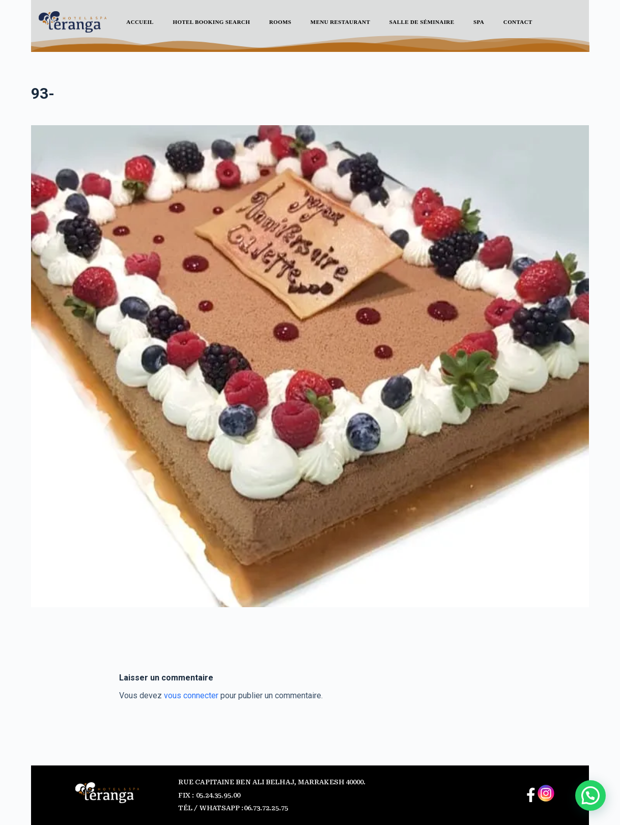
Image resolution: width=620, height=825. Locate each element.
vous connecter (191, 695)
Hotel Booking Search (211, 22)
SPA (478, 22)
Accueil (140, 22)
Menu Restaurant (340, 22)
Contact (517, 22)
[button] (590, 795)
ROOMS (280, 22)
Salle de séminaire (422, 22)
